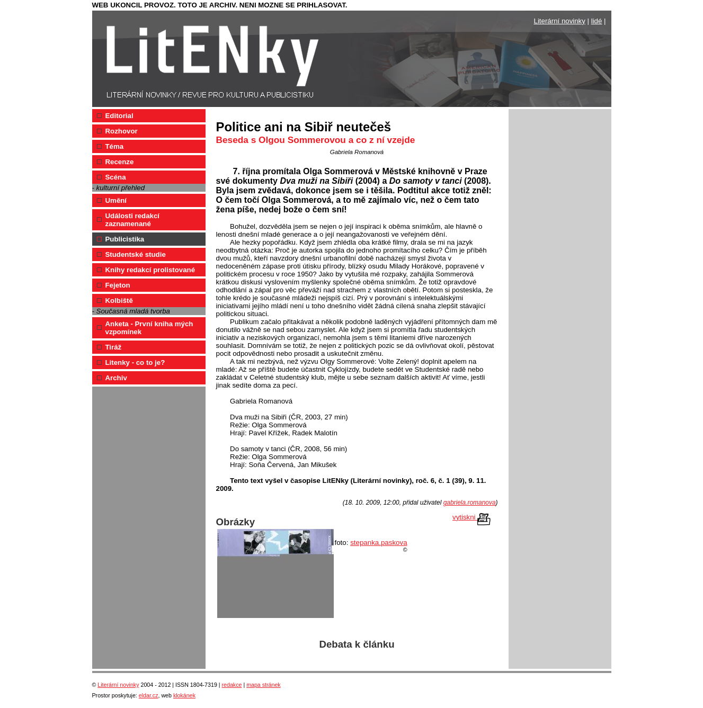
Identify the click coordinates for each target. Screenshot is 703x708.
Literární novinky (559, 21)
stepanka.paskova (378, 542)
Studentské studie (135, 254)
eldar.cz (148, 695)
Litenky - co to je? (135, 362)
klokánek (184, 695)
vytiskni (471, 518)
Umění (116, 200)
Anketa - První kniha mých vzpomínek (149, 328)
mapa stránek (263, 685)
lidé (596, 21)
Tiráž (113, 347)
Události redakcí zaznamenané (132, 220)
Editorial (119, 116)
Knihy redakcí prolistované (150, 270)
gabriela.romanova (469, 502)
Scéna (115, 177)
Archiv (116, 378)
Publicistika (125, 239)
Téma (114, 146)
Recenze (119, 162)
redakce (232, 685)
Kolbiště (119, 300)
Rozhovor (121, 131)
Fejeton (117, 285)
